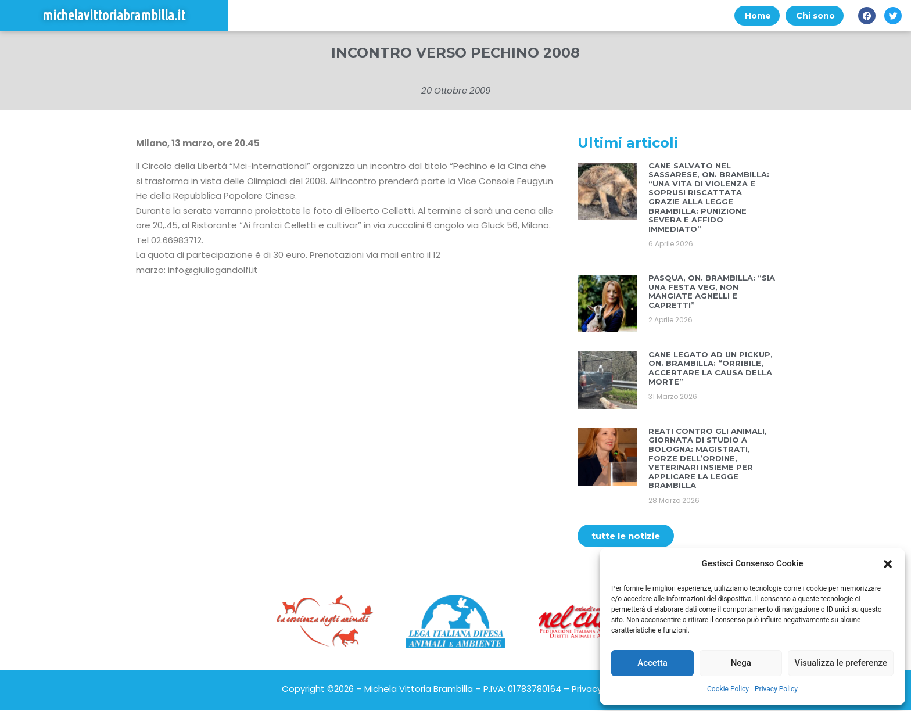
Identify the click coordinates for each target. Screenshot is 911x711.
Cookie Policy (728, 689)
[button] (888, 564)
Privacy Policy (776, 689)
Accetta (652, 663)
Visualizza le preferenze (840, 663)
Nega (741, 663)
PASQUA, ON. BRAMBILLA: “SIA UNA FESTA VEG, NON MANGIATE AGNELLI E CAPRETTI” (711, 292)
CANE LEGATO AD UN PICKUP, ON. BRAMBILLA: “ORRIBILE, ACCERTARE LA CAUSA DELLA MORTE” (710, 368)
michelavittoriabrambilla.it (113, 16)
